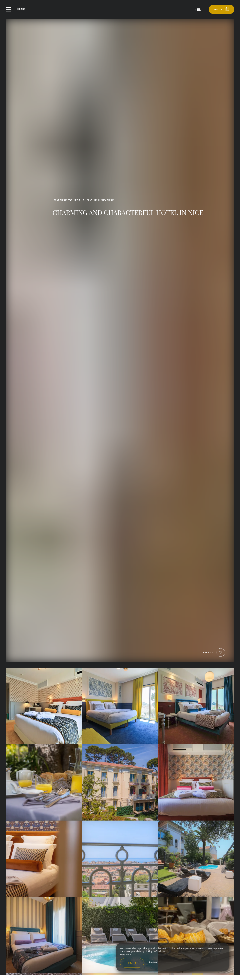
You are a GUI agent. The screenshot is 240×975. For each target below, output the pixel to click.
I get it (132, 963)
